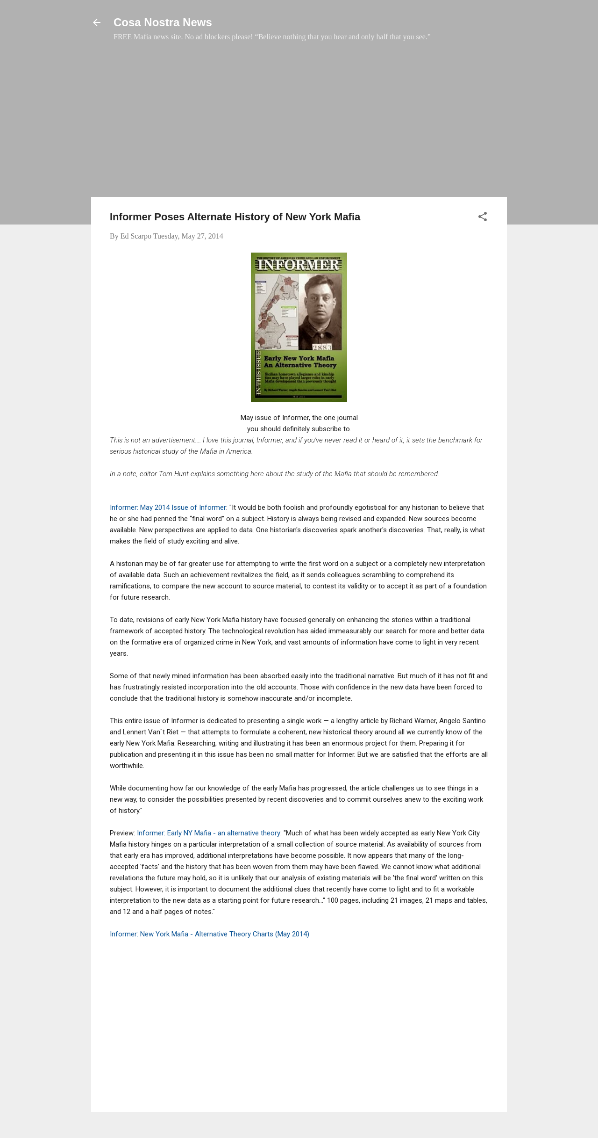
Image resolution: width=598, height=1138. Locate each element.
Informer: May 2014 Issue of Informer (168, 507)
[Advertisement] (299, 123)
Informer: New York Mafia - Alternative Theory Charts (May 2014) (209, 934)
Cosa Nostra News (163, 22)
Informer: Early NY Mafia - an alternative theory (208, 833)
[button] (482, 218)
